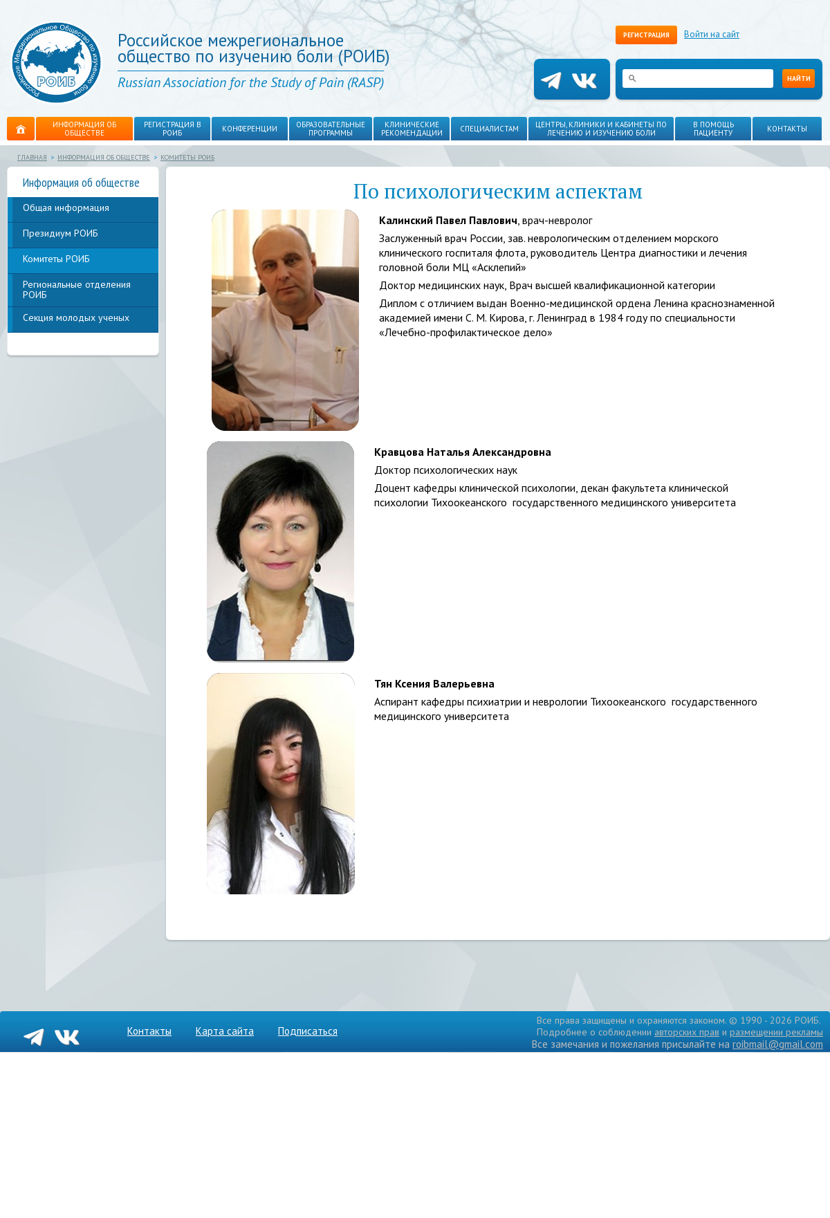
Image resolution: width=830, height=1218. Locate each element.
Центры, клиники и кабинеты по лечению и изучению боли (601, 129)
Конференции (249, 128)
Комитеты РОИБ (187, 157)
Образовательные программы (330, 129)
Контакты (787, 128)
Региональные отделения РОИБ (77, 289)
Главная (32, 157)
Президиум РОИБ (60, 233)
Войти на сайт (711, 34)
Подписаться (308, 1030)
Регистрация (646, 34)
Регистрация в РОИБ (172, 129)
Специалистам (489, 128)
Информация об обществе (84, 129)
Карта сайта (225, 1030)
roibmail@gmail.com (777, 1044)
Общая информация (66, 207)
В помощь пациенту (713, 129)
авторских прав (686, 1032)
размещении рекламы (776, 1032)
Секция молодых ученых (76, 317)
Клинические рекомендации (412, 129)
